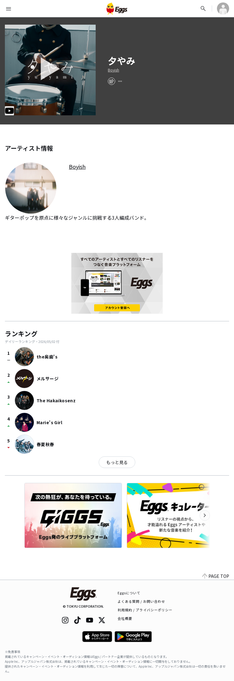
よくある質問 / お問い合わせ (141, 601)
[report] (120, 81)
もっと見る (117, 462)
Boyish (113, 70)
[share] (111, 81)
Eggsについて (129, 592)
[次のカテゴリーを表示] (205, 515)
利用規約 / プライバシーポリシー (145, 609)
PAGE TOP (215, 576)
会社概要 (125, 618)
